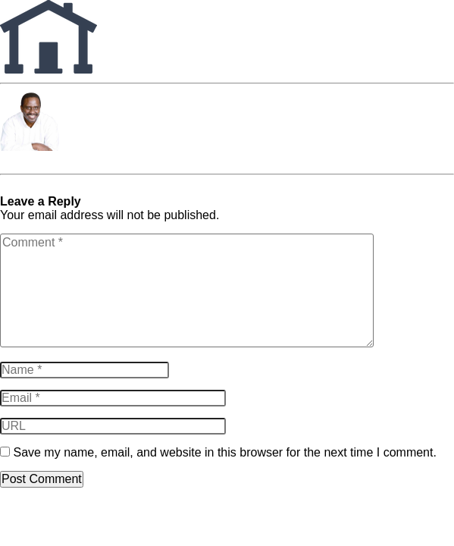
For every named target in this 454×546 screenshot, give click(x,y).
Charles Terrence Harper (66, 160)
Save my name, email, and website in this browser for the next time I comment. (224, 452)
